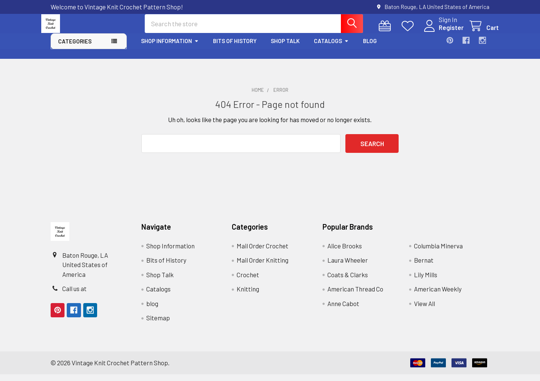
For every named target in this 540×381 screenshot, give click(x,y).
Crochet (248, 281)
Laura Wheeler (347, 266)
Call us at (74, 295)
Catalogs (331, 47)
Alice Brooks (344, 252)
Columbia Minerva (438, 252)
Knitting (248, 295)
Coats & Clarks (347, 281)
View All (424, 310)
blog (370, 47)
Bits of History (234, 47)
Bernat (424, 266)
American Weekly (438, 295)
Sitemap (158, 324)
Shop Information (170, 47)
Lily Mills (425, 281)
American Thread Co (355, 295)
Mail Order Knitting (262, 266)
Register (441, 32)
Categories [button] (75, 48)
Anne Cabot (343, 310)
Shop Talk (285, 47)
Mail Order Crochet (262, 252)
